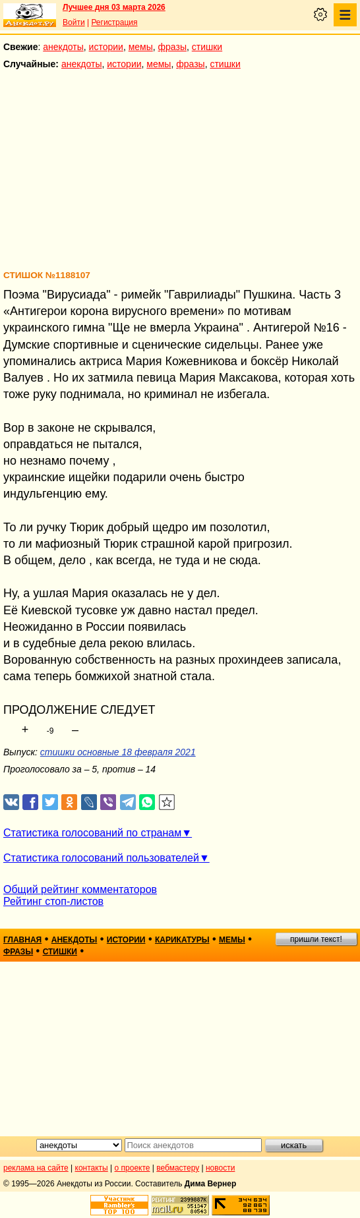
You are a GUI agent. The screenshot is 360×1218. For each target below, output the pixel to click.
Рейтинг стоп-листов (53, 901)
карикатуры (182, 939)
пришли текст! (316, 939)
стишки (207, 47)
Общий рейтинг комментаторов (80, 889)
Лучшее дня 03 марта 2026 (114, 7)
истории (106, 47)
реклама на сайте (36, 1168)
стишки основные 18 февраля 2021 (118, 752)
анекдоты (63, 47)
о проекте (132, 1168)
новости (220, 1168)
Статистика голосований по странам (92, 832)
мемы (141, 47)
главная (22, 939)
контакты (91, 1168)
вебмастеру (177, 1168)
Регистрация (114, 22)
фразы (172, 47)
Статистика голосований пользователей (101, 857)
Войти (74, 22)
